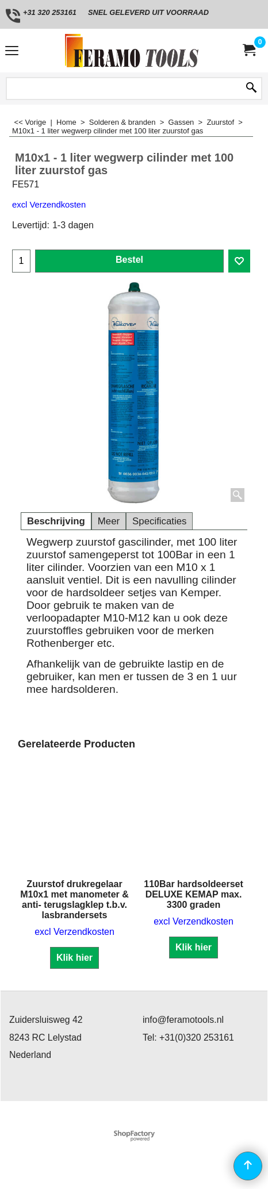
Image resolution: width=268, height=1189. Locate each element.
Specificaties (159, 521)
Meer (109, 521)
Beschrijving (56, 521)
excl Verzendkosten (49, 204)
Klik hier (74, 957)
